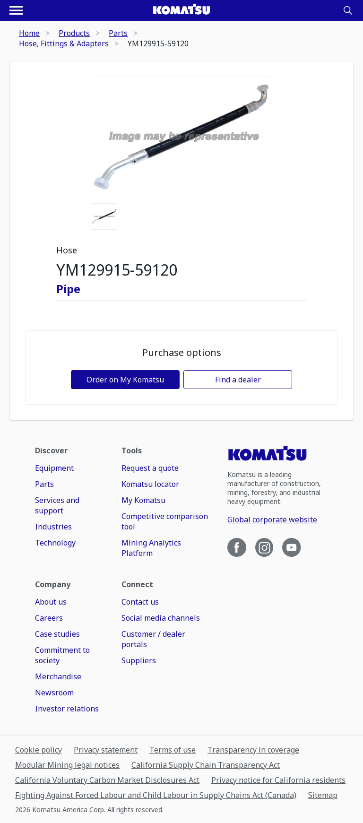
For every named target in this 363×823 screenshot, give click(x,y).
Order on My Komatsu (125, 379)
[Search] (348, 10)
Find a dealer (238, 379)
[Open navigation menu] (16, 10)
